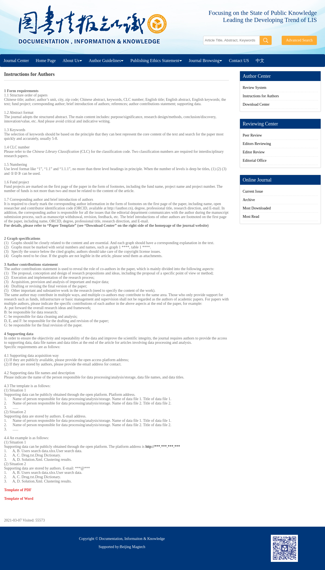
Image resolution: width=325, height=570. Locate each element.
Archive (249, 200)
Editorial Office (254, 160)
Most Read (251, 217)
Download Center (256, 104)
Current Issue (253, 191)
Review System (254, 88)
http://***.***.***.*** (162, 447)
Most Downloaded (257, 208)
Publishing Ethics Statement (156, 60)
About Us (72, 60)
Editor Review (254, 152)
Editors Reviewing (257, 144)
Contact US (239, 60)
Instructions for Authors (261, 96)
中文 (260, 60)
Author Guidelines (106, 60)
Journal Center (16, 60)
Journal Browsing (205, 60)
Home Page (46, 60)
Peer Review (252, 135)
